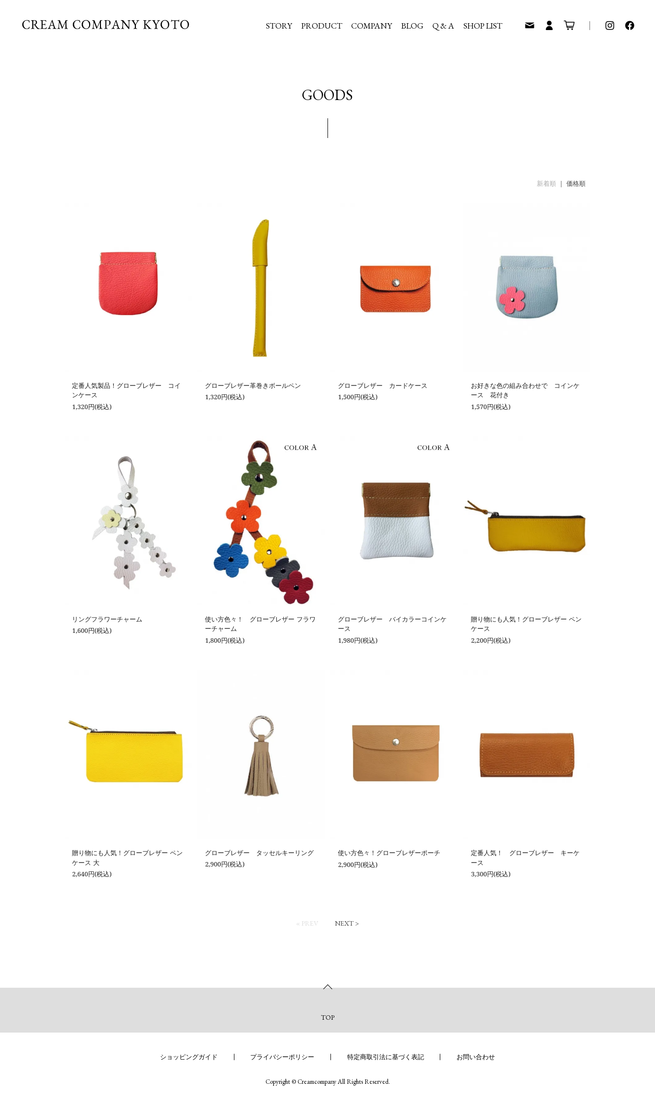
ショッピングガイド (189, 1056)
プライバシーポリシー (282, 1056)
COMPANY (371, 25)
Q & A (443, 25)
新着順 (546, 183)
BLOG (412, 25)
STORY (279, 25)
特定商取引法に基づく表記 (385, 1056)
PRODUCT (321, 25)
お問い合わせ (476, 1056)
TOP (327, 1017)
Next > (347, 923)
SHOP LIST (482, 25)
